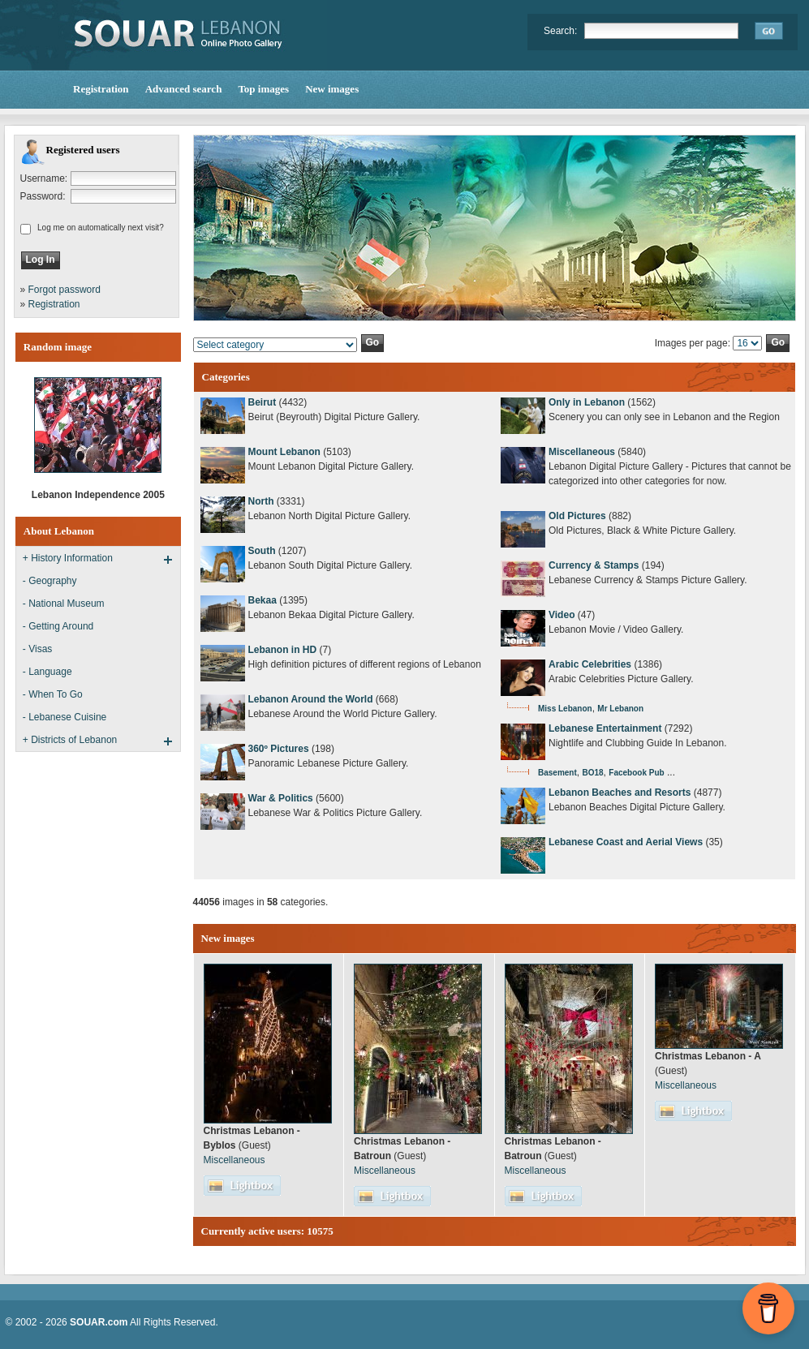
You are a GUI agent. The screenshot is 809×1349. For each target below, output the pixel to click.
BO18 (592, 772)
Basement (557, 772)
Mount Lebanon (284, 452)
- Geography (50, 580)
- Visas (37, 649)
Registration (54, 304)
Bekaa (262, 600)
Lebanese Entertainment (605, 728)
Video (561, 615)
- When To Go (53, 694)
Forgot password (64, 289)
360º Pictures (278, 748)
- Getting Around (58, 626)
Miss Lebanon (565, 708)
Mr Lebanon (620, 708)
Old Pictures (577, 516)
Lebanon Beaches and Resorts (620, 792)
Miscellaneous (582, 452)
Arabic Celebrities (590, 664)
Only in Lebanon (587, 402)
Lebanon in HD (282, 649)
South (262, 550)
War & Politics (280, 798)
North (261, 501)
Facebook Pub (636, 772)
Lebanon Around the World (310, 699)
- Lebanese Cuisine (64, 717)
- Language (47, 671)
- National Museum (64, 603)
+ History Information (68, 558)
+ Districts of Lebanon (70, 739)
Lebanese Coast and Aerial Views (626, 842)
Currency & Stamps (594, 565)
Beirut (262, 402)
